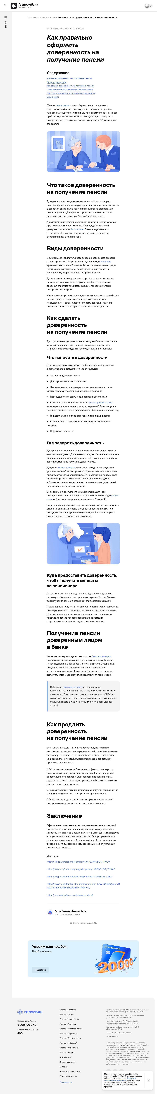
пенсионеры (63, 105)
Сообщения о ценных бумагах (118, 1033)
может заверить (67, 467)
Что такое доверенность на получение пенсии (69, 78)
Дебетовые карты (68, 1076)
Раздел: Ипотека (68, 1024)
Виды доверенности (56, 82)
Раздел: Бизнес (67, 1052)
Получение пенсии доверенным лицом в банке (70, 89)
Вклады (63, 1066)
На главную (33, 17)
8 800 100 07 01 (27, 1024)
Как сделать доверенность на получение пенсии (70, 85)
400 (20, 1033)
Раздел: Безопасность (70, 1038)
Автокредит (65, 1057)
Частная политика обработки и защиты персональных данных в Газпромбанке (122, 1022)
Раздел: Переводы (68, 1033)
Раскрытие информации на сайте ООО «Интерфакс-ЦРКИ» (122, 1028)
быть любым (77, 229)
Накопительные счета (70, 1071)
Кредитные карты (68, 1062)
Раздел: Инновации (69, 1047)
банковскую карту (101, 656)
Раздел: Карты (66, 1014)
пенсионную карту (73, 686)
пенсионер (105, 261)
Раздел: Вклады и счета (71, 1028)
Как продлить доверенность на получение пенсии (71, 93)
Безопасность (48, 17)
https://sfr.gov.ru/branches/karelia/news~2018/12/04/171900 (78, 861)
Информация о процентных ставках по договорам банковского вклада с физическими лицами (127, 1010)
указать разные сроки (100, 402)
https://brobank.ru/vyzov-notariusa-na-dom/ (70, 895)
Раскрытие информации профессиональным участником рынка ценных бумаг (125, 1016)
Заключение (53, 97)
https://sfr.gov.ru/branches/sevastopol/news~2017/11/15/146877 (80, 876)
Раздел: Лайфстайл (69, 1043)
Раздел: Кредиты (68, 1009)
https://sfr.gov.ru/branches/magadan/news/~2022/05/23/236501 (81, 869)
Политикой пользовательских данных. (120, 1079)
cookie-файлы (122, 1045)
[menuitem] (5, 5)
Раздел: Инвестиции (69, 1019)
